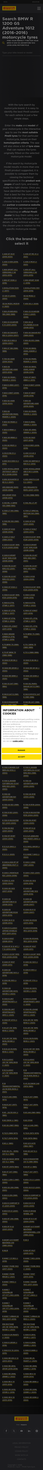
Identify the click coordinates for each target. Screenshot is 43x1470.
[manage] (21, 750)
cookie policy (18, 741)
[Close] (40, 708)
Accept (21, 757)
